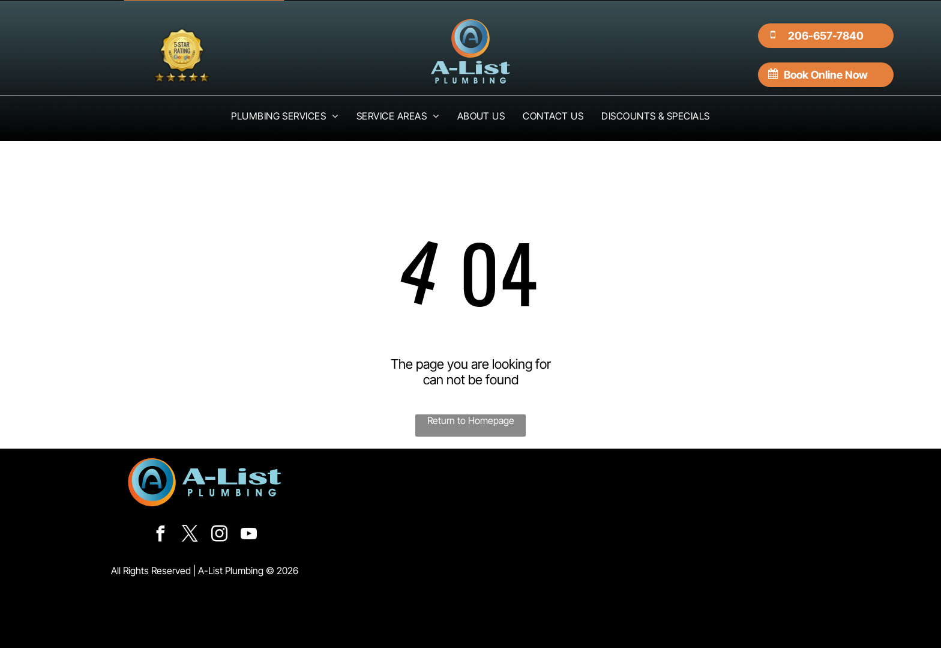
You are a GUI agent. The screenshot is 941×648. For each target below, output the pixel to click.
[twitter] (189, 535)
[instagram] (219, 535)
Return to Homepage (470, 420)
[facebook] (160, 535)
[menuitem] (284, 116)
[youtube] (248, 535)
